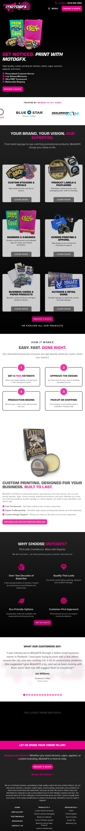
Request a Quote (42, 319)
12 (53, 695)
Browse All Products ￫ (42, 774)
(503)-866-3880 (68, 3)
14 (58, 695)
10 (48, 695)
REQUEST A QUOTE (71, 8)
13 (56, 695)
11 (50, 695)
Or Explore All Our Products (42, 325)
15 (61, 695)
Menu (53, 8)
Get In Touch (42, 622)
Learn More (21, 199)
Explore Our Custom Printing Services (25, 522)
